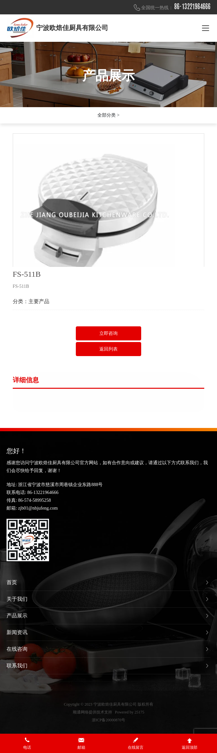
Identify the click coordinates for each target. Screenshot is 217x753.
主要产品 (38, 301)
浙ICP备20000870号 (108, 720)
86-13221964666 (192, 6)
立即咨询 (108, 333)
